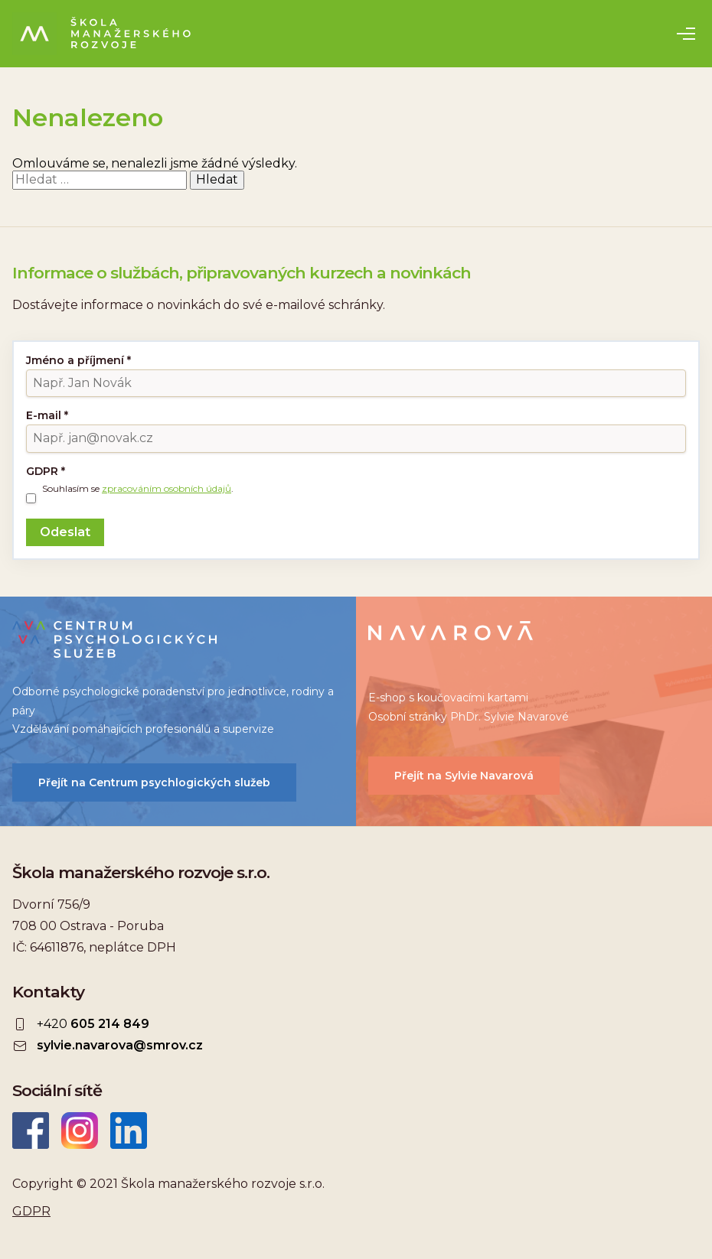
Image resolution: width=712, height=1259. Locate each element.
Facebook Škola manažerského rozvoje (30, 1130)
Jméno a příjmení (78, 360)
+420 (93, 1024)
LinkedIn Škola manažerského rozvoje (128, 1130)
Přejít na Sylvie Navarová (464, 775)
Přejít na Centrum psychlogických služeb (154, 782)
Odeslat (65, 532)
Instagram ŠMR (79, 1130)
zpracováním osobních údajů (166, 488)
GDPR (45, 471)
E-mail (47, 415)
